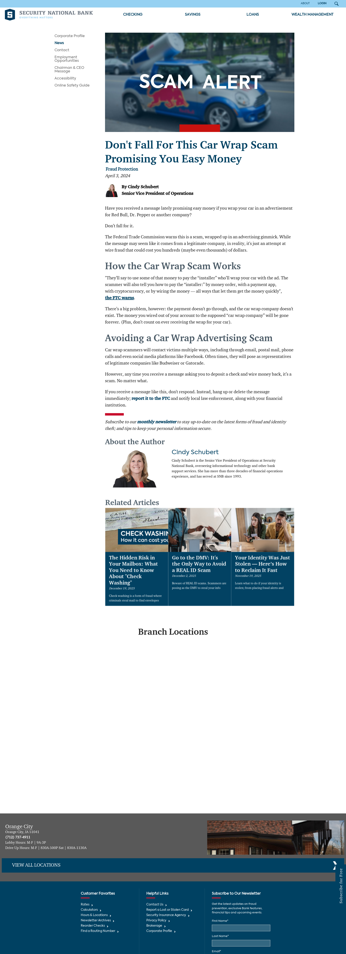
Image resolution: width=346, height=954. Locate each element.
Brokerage (154, 925)
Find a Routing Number (98, 931)
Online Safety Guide (72, 85)
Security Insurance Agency (166, 915)
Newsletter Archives (96, 920)
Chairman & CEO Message (69, 69)
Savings (192, 15)
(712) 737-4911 (17, 837)
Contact (62, 50)
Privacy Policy (156, 920)
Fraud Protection (122, 169)
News (59, 43)
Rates (85, 904)
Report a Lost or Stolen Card (167, 910)
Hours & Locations (94, 915)
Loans (252, 15)
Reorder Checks (93, 925)
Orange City (19, 826)
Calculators (89, 910)
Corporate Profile (70, 36)
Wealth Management (312, 15)
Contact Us (154, 904)
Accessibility (65, 78)
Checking (132, 15)
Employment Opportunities (67, 59)
